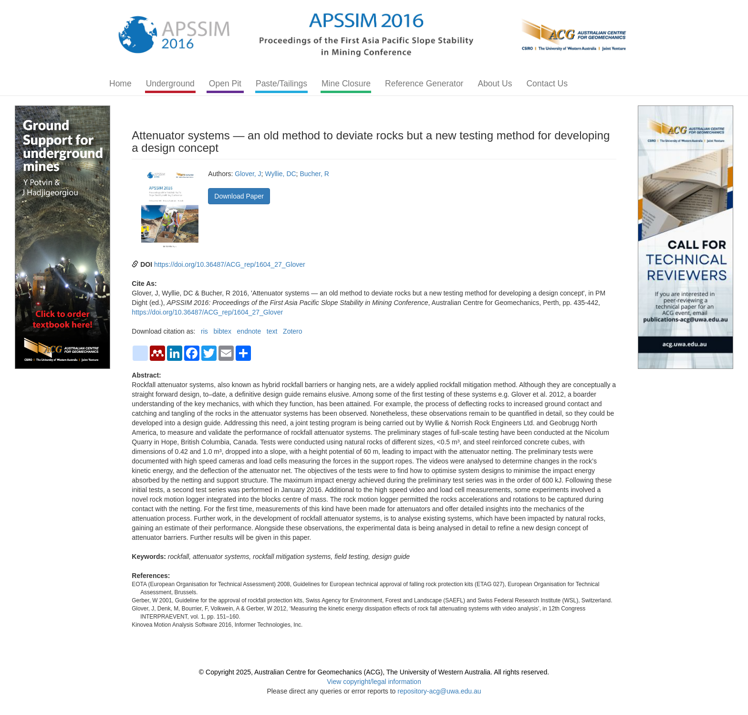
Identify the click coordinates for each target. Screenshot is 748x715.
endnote (249, 331)
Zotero (292, 331)
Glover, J (248, 174)
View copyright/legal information (374, 681)
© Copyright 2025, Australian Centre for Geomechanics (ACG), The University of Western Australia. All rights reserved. (374, 672)
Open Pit (225, 83)
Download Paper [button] (239, 196)
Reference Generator (424, 83)
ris (204, 331)
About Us (495, 83)
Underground (170, 83)
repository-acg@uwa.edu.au (439, 691)
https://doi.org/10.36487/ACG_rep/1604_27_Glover (229, 264)
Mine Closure (346, 83)
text (272, 331)
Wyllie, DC (280, 174)
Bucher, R (314, 174)
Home (120, 83)
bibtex (222, 331)
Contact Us (547, 83)
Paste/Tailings (281, 83)
